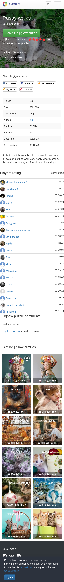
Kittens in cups (47, 514)
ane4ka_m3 (12, 189)
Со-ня (9, 202)
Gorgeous (16, 389)
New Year (47, 483)
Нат (8, 209)
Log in (6, 331)
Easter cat (47, 451)
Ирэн (9, 264)
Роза (8, 257)
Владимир (11, 223)
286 (31, 120)
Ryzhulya (16, 420)
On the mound (47, 420)
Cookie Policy (11, 571)
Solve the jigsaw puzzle (21, 33)
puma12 (10, 291)
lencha (9, 196)
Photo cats (16, 57)
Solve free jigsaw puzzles (16, 43)
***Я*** (9, 277)
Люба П (10, 243)
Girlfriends (16, 358)
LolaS (9, 250)
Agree (9, 577)
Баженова (11, 298)
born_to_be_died (15, 305)
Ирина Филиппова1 (16, 182)
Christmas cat (16, 483)
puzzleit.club (26, 567)
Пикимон (11, 312)
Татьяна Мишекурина (18, 230)
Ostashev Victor (21, 52)
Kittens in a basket (16, 514)
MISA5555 (11, 271)
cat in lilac (16, 451)
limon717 (11, 216)
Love (47, 389)
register (16, 331)
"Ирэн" (9, 284)
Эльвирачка (12, 236)
